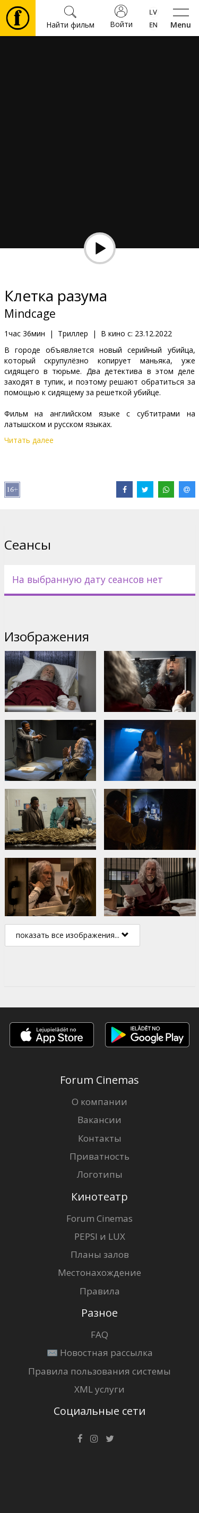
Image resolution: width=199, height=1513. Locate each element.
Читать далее (29, 440)
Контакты (100, 1138)
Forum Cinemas (99, 1218)
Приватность (99, 1156)
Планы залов (100, 1254)
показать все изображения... (72, 935)
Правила (100, 1291)
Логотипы (100, 1174)
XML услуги (99, 1389)
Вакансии (99, 1120)
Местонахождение (99, 1272)
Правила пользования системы (99, 1371)
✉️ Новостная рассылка (100, 1352)
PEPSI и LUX (99, 1236)
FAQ (99, 1334)
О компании (99, 1101)
